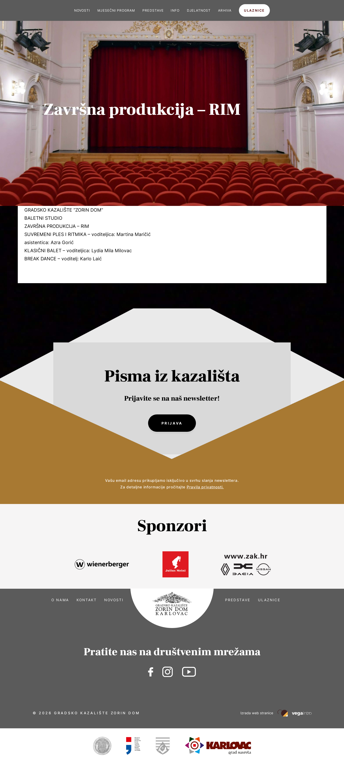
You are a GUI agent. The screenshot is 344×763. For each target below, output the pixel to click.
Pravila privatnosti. (205, 488)
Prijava (172, 423)
